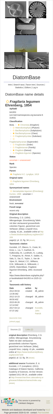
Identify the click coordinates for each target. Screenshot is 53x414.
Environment (15, 200)
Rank (11, 164)
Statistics (19, 87)
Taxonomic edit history (20, 284)
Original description (18, 214)
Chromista (23, 125)
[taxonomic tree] (15, 318)
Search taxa (19, 85)
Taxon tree (30, 85)
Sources (40, 85)
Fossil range (15, 207)
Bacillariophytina (21, 130)
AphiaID (13, 109)
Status (12, 156)
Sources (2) (15, 329)
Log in (35, 87)
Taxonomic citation (18, 244)
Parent (12, 171)
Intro (10, 85)
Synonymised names (19, 188)
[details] (32, 240)
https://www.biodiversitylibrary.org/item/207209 (26, 234)
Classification (15, 121)
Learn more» (48, 402)
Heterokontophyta (21, 128)
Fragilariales (19, 145)
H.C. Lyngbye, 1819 (24, 174)
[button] (7, 101)
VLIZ (48, 410)
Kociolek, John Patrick (39, 311)
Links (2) (29, 329)
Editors (28, 87)
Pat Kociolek (43, 412)
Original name (16, 178)
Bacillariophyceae (21, 133)
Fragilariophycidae (21, 136)
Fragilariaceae (20, 147)
